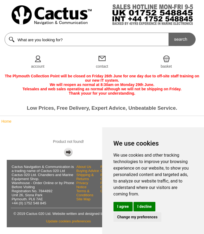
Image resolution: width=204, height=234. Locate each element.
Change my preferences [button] (137, 217)
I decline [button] (144, 206)
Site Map (83, 199)
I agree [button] (123, 206)
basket (166, 66)
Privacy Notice (82, 185)
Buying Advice (87, 171)
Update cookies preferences (68, 221)
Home (6, 121)
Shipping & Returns (84, 177)
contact (102, 66)
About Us (83, 167)
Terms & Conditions (84, 193)
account (37, 66)
